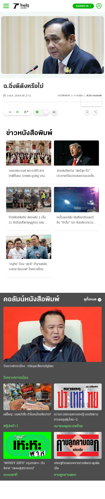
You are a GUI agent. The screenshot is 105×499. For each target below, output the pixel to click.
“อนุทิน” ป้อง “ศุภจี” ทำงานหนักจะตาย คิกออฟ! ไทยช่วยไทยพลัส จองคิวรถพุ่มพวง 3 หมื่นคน (28, 267)
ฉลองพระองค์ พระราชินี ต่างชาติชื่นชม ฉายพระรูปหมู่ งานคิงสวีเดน (28, 174)
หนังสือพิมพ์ (64, 95)
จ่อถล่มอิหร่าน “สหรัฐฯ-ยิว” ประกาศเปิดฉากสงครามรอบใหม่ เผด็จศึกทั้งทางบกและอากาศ (76, 174)
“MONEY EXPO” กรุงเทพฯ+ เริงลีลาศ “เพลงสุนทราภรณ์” (24, 466)
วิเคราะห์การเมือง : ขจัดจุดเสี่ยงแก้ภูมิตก (28, 366)
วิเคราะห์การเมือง (15, 378)
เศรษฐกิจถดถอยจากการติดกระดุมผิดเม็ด (76, 466)
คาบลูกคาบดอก (65, 475)
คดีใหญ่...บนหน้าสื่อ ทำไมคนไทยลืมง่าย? (27, 414)
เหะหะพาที (10, 475)
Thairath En (83, 6)
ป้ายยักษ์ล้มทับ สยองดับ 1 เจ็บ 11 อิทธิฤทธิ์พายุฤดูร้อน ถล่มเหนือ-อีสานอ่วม (27, 220)
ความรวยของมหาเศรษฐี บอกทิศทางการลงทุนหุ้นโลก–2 (76, 417)
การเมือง (78, 95)
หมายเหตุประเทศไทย (68, 426)
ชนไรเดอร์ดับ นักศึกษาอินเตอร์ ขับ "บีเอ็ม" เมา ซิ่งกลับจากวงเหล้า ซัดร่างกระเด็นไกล (75, 220)
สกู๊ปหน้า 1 (10, 426)
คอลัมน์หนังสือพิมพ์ (31, 299)
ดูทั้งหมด (93, 300)
